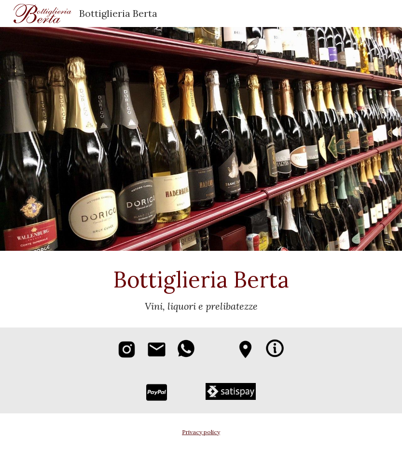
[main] (201, 289)
